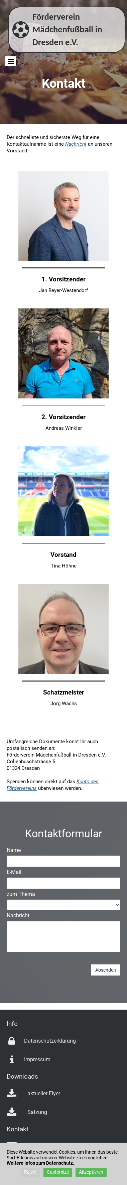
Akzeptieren (91, 1172)
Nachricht (76, 144)
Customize (58, 1172)
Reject (30, 1172)
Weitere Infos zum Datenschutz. (40, 1163)
